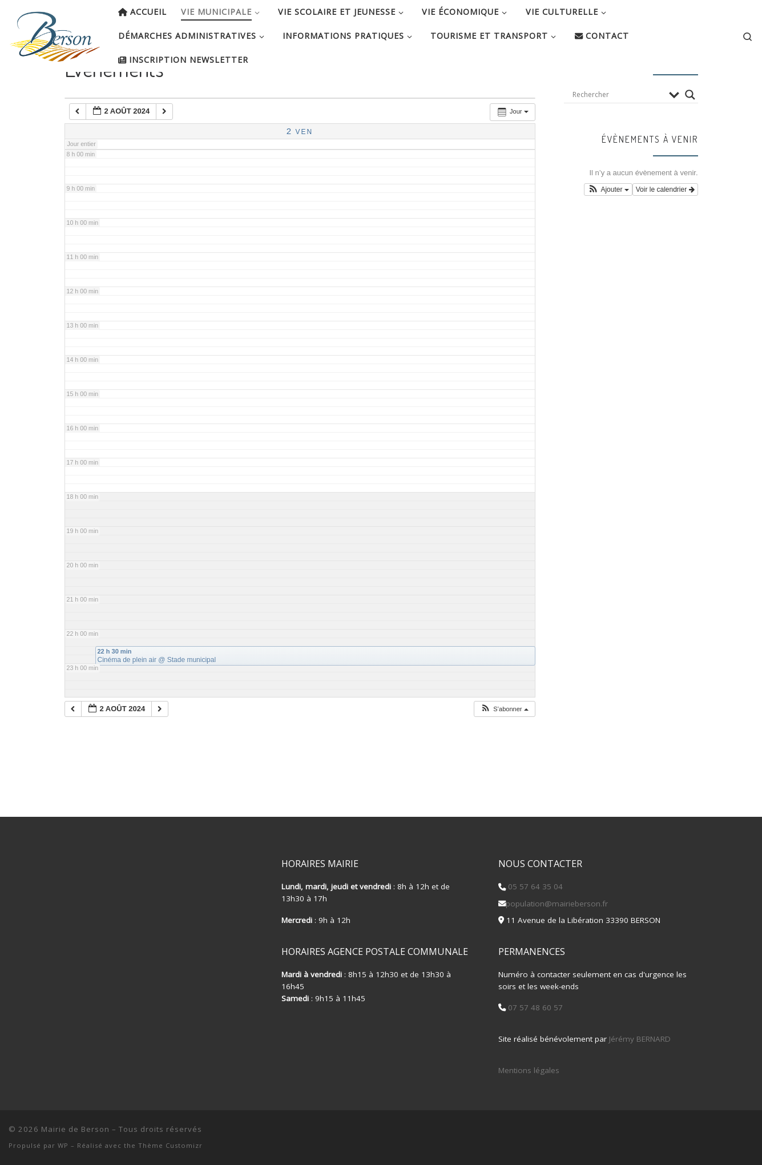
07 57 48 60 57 (534, 1008)
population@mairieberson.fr (557, 903)
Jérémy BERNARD (640, 1039)
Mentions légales (528, 1070)
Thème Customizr (170, 1145)
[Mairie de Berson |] (55, 33)
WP (63, 1145)
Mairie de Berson (75, 1129)
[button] (504, 745)
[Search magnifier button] (690, 131)
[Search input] (617, 131)
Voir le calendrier (665, 227)
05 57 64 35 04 (534, 887)
